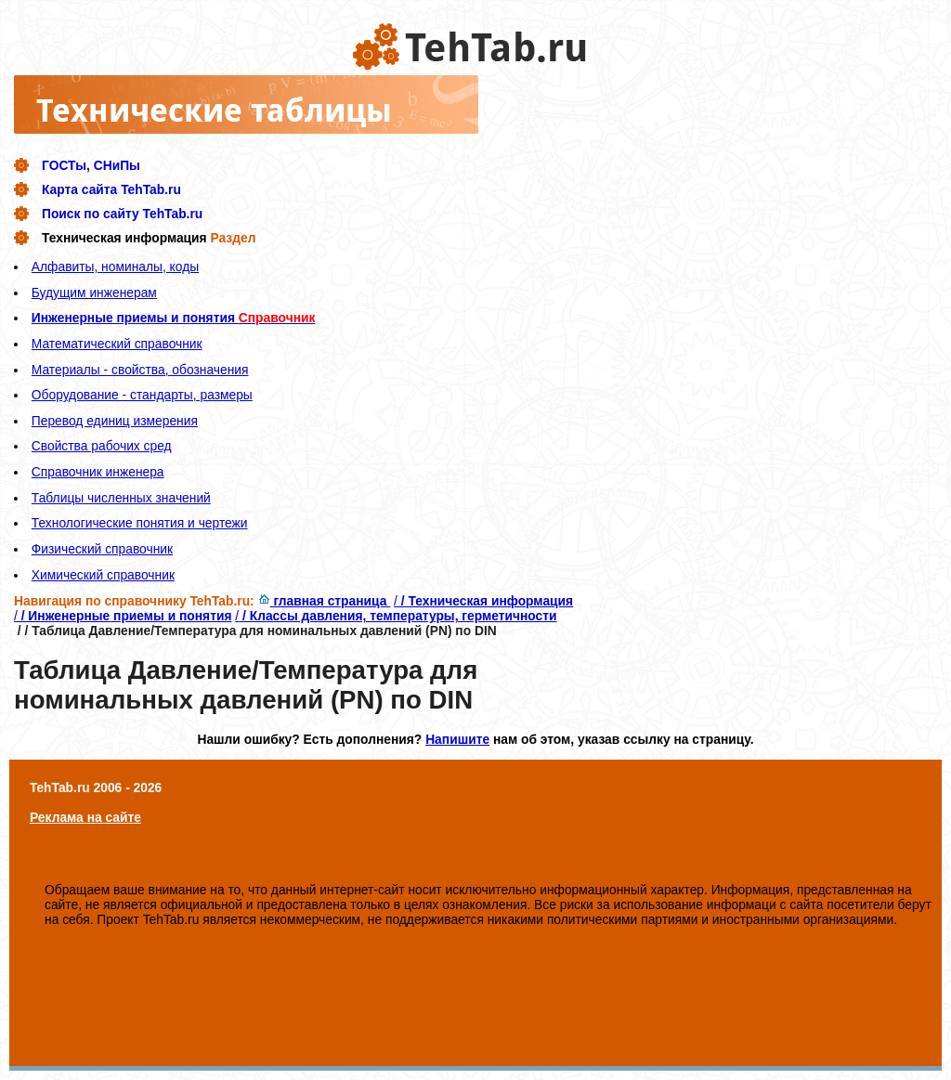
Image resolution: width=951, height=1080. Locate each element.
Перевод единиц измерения (115, 420)
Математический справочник (117, 343)
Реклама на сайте (85, 817)
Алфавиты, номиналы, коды (115, 266)
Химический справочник (103, 574)
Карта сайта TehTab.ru (111, 189)
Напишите (457, 739)
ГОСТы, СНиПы (91, 165)
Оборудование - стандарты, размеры (142, 394)
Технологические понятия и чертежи (140, 522)
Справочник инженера (98, 471)
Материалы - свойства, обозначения (140, 369)
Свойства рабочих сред (102, 445)
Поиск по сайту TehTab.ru (122, 213)
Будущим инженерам (94, 292)
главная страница (324, 600)
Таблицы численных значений (121, 497)
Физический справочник (102, 548)
